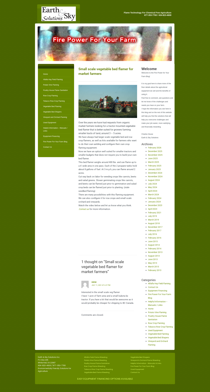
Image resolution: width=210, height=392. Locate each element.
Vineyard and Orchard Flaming (55, 117)
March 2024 (153, 194)
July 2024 (152, 183)
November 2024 (155, 176)
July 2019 (152, 216)
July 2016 (152, 234)
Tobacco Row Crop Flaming (54, 101)
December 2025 (155, 151)
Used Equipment (49, 123)
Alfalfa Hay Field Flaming (53, 79)
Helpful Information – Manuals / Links (55, 129)
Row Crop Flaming (50, 96)
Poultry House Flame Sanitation (55, 90)
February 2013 (155, 270)
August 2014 (154, 245)
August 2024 (154, 180)
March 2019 (153, 219)
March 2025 (153, 162)
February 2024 (155, 198)
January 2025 (154, 169)
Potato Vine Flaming (51, 85)
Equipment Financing (51, 136)
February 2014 (155, 248)
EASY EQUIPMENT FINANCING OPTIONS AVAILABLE (105, 382)
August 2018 (154, 223)
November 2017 (155, 227)
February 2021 (155, 212)
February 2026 (155, 147)
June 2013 (153, 259)
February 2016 (155, 237)
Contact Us (47, 147)
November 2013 (155, 252)
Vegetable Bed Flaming (52, 106)
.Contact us (84, 209)
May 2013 (152, 263)
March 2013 (153, 266)
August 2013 (154, 256)
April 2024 (153, 191)
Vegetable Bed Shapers (52, 112)
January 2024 (154, 201)
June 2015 (153, 241)
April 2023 (153, 209)
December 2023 (155, 205)
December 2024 (155, 173)
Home (45, 74)
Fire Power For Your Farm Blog (55, 142)
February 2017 (155, 230)
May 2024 (152, 187)
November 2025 (155, 155)
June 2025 (153, 158)
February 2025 (155, 165)
